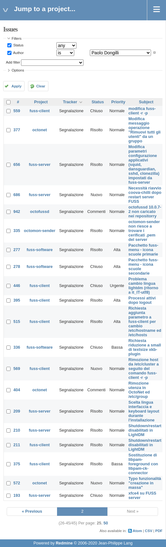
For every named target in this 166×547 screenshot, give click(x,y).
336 (16, 347)
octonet (39, 130)
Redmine (64, 543)
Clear (40, 86)
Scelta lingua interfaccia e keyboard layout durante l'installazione (143, 411)
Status (18, 45)
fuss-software (39, 250)
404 (16, 390)
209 (16, 411)
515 (16, 321)
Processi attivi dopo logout (141, 300)
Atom (137, 531)
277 (16, 250)
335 (16, 231)
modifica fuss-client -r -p (141, 110)
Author (18, 52)
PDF (158, 531)
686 (16, 195)
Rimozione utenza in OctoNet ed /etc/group (139, 390)
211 (16, 445)
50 (106, 523)
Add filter (13, 62)
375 (16, 464)
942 (16, 211)
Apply (16, 86)
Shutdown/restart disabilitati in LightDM (145, 430)
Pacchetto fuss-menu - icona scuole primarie (143, 249)
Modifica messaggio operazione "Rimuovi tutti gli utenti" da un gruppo (144, 130)
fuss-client (40, 111)
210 (16, 430)
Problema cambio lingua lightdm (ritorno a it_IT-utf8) (143, 286)
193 (16, 495)
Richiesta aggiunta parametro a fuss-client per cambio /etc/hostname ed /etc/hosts (144, 321)
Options (18, 70)
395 (16, 300)
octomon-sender (39, 231)
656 (16, 164)
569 (16, 368)
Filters (17, 38)
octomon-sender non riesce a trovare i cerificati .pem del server (144, 231)
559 (16, 111)
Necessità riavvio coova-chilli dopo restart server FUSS (145, 195)
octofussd (39, 211)
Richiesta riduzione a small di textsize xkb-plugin (144, 347)
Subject (146, 102)
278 (16, 266)
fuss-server (39, 164)
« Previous (32, 511)
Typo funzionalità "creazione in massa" (144, 483)
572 (16, 483)
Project (41, 102)
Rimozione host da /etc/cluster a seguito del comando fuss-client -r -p (143, 369)
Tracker (70, 102)
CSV (148, 531)
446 (16, 286)
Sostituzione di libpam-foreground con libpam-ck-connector (143, 464)
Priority (118, 102)
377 (16, 130)
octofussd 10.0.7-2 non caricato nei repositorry (144, 211)
